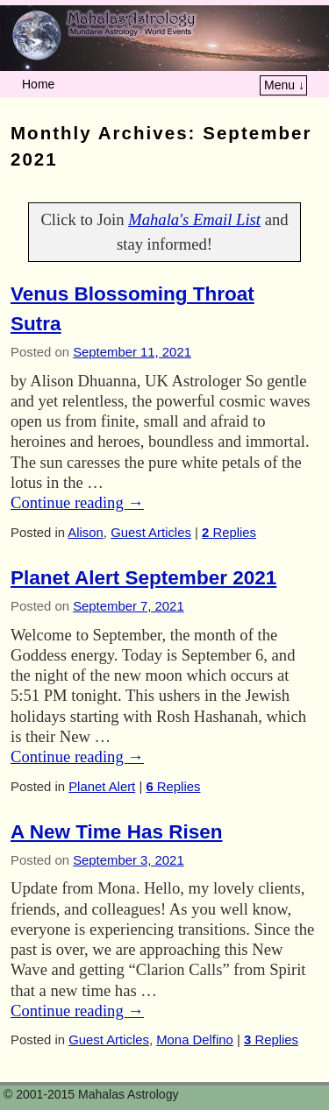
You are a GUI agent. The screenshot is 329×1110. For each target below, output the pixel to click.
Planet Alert (101, 787)
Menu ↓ (284, 85)
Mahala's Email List (194, 219)
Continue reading (77, 502)
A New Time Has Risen (117, 832)
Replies (229, 533)
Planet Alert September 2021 (143, 578)
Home (38, 84)
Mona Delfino (194, 1040)
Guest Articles (151, 533)
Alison (86, 533)
